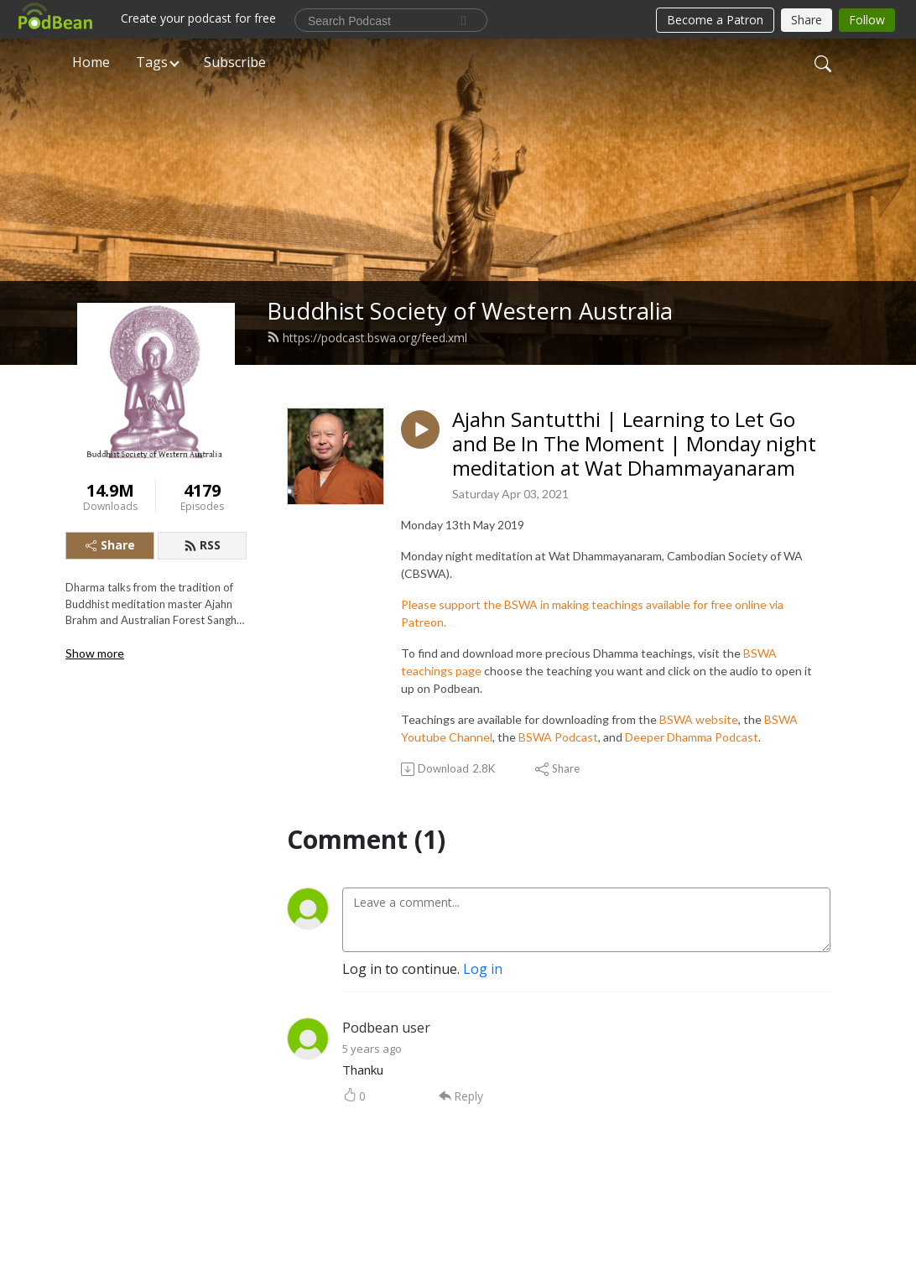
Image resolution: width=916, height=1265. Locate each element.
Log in (482, 969)
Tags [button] (152, 62)
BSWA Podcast (558, 737)
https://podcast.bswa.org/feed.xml (367, 338)
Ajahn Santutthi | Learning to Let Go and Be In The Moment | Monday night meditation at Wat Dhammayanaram (634, 444)
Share (110, 545)
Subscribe (235, 62)
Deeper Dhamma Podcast (691, 737)
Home (91, 62)
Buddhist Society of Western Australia (470, 310)
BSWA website (698, 719)
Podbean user (386, 1027)
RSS (202, 545)
